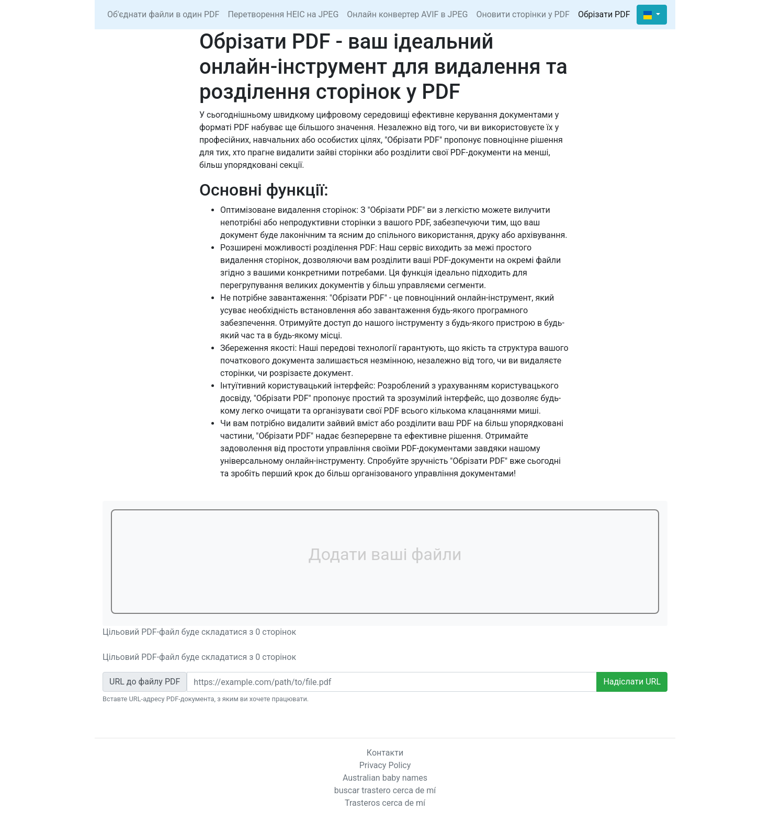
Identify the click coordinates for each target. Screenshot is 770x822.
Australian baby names (385, 778)
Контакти (385, 753)
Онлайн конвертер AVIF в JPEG (407, 14)
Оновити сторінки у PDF (522, 14)
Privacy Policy (385, 765)
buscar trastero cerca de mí (385, 790)
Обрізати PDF (604, 14)
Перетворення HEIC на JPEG (283, 14)
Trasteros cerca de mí (385, 803)
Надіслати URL (632, 682)
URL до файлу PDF (144, 682)
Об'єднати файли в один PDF (163, 14)
